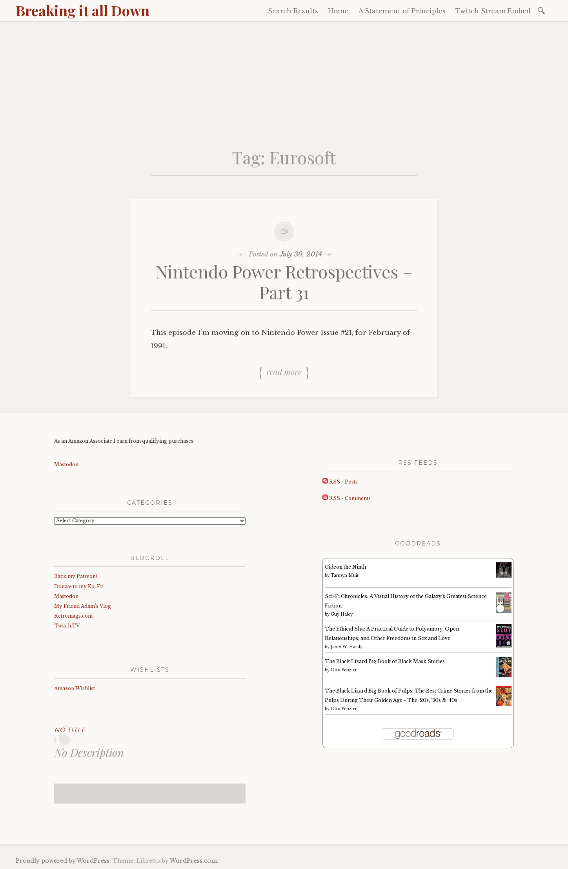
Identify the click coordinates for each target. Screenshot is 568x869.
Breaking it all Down (82, 10)
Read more (284, 371)
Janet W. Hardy (346, 646)
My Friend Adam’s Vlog (82, 606)
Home (338, 11)
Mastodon (66, 464)
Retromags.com (73, 616)
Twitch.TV (67, 626)
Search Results (293, 11)
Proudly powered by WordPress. (63, 860)
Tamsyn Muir (345, 575)
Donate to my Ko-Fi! (78, 586)
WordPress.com (193, 860)
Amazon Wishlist (74, 688)
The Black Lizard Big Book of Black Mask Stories (385, 661)
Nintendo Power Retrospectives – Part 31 (284, 282)
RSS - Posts (340, 482)
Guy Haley (342, 614)
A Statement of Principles (402, 11)
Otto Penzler (344, 670)
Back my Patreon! (75, 576)
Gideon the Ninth (345, 567)
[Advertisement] (284, 80)
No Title (70, 730)
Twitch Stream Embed (493, 11)
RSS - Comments (346, 498)
